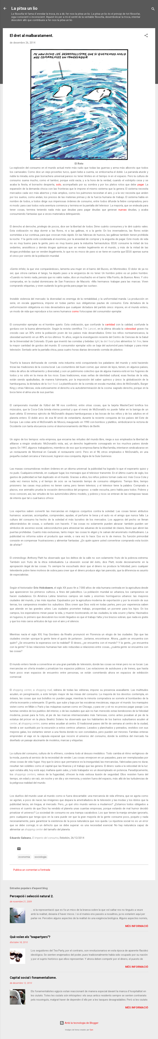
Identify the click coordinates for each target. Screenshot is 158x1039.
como (75, 311)
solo (58, 184)
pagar (141, 184)
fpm (91, 1030)
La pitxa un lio (24, 8)
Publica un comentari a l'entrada (31, 869)
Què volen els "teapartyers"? (30, 937)
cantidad (110, 324)
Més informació (136, 926)
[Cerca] (153, 9)
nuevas (122, 209)
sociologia (40, 856)
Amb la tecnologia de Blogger (79, 1022)
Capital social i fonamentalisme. (33, 977)
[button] (146, 36)
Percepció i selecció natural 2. (31, 896)
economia (24, 856)
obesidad (130, 328)
